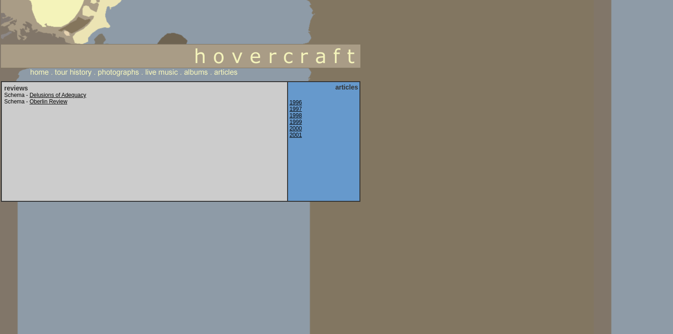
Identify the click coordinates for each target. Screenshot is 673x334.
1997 (295, 109)
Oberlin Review (48, 101)
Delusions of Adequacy (58, 95)
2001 (295, 135)
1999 (295, 122)
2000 (295, 128)
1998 (295, 115)
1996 (295, 102)
